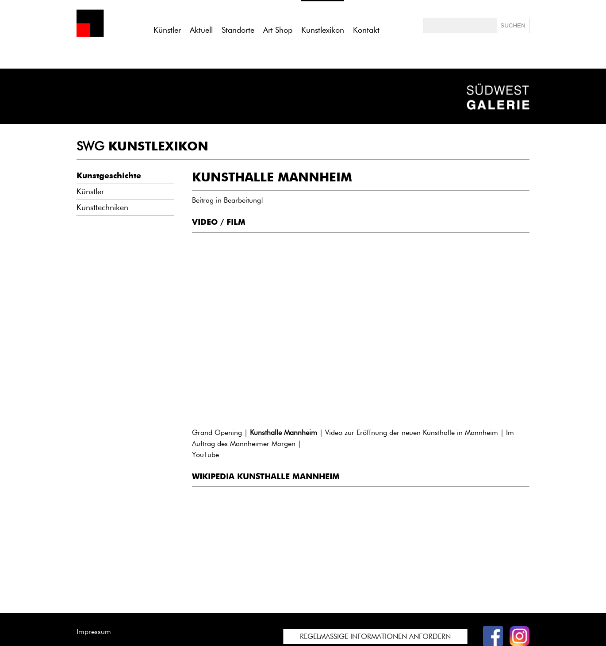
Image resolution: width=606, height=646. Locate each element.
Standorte (238, 30)
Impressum (94, 631)
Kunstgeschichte (109, 176)
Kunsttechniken (102, 207)
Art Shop (277, 30)
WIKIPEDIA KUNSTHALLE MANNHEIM (266, 476)
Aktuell (201, 30)
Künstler (167, 30)
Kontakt (366, 30)
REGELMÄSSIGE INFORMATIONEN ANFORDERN (375, 636)
